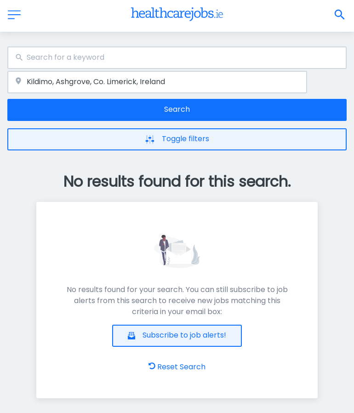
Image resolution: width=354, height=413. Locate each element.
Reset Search (177, 366)
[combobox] (177, 57)
